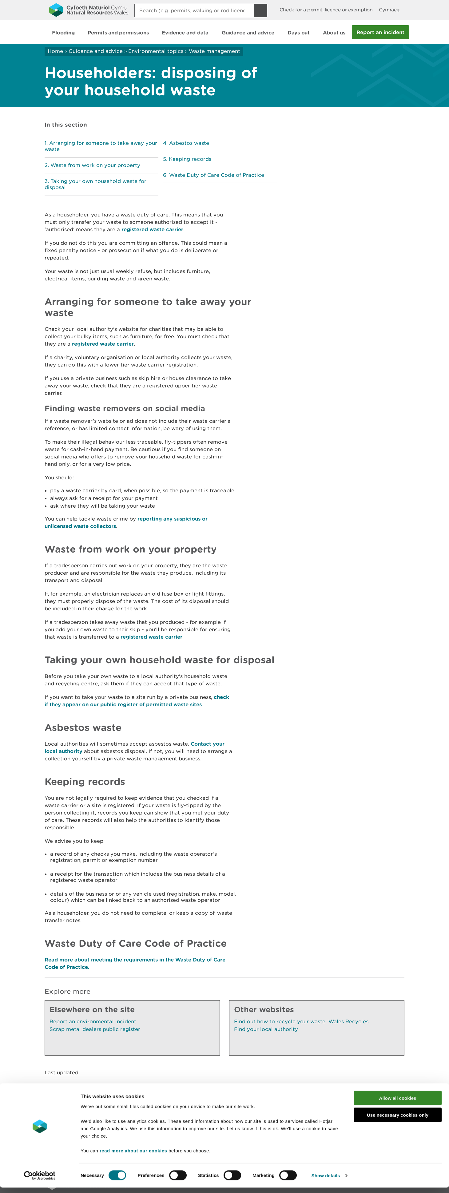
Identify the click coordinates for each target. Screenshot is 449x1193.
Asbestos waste (189, 143)
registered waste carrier (152, 229)
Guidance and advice (96, 51)
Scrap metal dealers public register (95, 1029)
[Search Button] (260, 10)
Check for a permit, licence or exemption (326, 10)
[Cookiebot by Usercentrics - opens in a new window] (39, 1181)
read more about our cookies (133, 1156)
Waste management (214, 51)
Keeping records (190, 159)
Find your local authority (266, 1029)
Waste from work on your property (95, 165)
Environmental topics (155, 51)
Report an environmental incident (93, 1021)
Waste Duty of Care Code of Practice (216, 175)
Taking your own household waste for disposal (95, 184)
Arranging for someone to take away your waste (101, 146)
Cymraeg (389, 10)
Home (55, 51)
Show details (326, 1180)
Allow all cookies (397, 1103)
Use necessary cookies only (397, 1120)
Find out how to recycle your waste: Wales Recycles (301, 1021)
